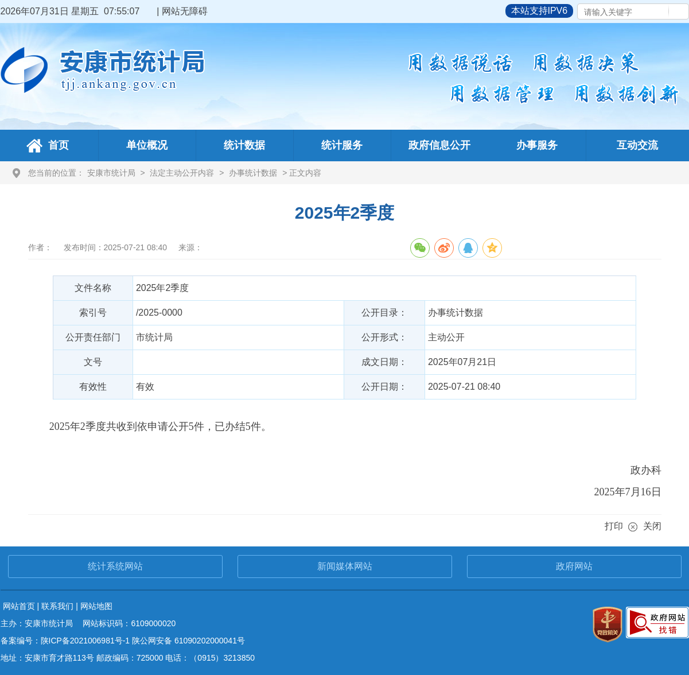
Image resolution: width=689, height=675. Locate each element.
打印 (614, 526)
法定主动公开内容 (182, 172)
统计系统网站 (115, 566)
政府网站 (574, 566)
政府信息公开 (439, 145)
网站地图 (96, 606)
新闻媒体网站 (344, 566)
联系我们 (57, 606)
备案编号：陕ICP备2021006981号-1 (65, 640)
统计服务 (342, 145)
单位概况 (147, 145)
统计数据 (244, 145)
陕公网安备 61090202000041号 (188, 640)
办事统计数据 (253, 172)
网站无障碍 (185, 11)
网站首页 (19, 606)
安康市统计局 (111, 172)
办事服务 (537, 145)
